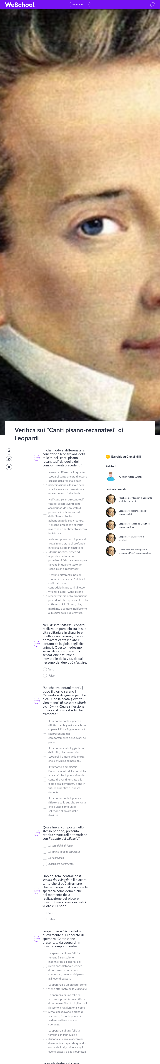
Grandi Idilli (133, 456)
